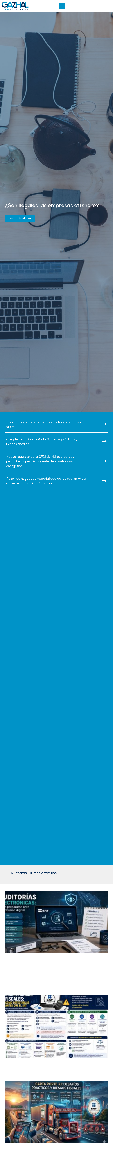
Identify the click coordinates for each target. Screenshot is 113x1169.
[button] (62, 6)
